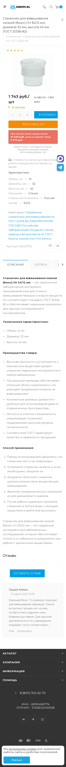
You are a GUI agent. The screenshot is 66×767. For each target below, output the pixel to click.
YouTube (42, 716)
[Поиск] (51, 7)
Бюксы (46, 238)
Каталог (10, 653)
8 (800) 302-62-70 (33, 693)
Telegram (33, 716)
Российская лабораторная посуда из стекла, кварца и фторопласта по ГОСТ (31, 230)
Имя (11, 631)
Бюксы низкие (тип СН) (24, 238)
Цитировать (24, 631)
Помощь (10, 680)
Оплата (41, 264)
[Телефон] (44, 7)
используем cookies (22, 749)
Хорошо (16, 760)
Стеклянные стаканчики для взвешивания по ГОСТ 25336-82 (31, 217)
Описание (15, 264)
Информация (14, 671)
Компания (11, 662)
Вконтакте (23, 716)
